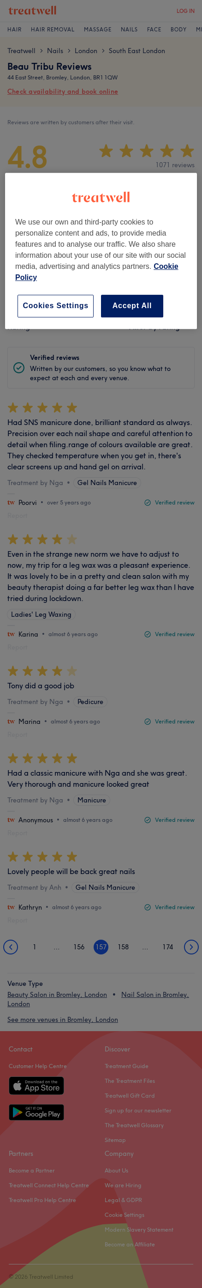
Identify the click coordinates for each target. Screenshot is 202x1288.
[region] (101, 250)
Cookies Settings (56, 306)
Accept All (132, 306)
